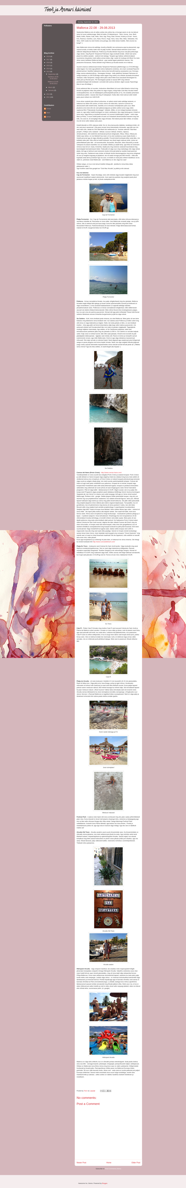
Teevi (48, 113)
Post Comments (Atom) (113, 1169)
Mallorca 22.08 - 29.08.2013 (53, 82)
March (50, 87)
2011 (48, 97)
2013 (48, 71)
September (52, 74)
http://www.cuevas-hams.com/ (111, 472)
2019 (48, 56)
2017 (48, 59)
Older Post (135, 1163)
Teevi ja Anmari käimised (67, 10)
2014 (48, 68)
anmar (48, 117)
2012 (48, 94)
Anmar (48, 109)
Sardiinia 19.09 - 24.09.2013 (53, 78)
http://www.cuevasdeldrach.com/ (104, 542)
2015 (48, 65)
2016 (48, 62)
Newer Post (81, 1163)
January (51, 90)
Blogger (104, 1183)
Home (108, 1163)
